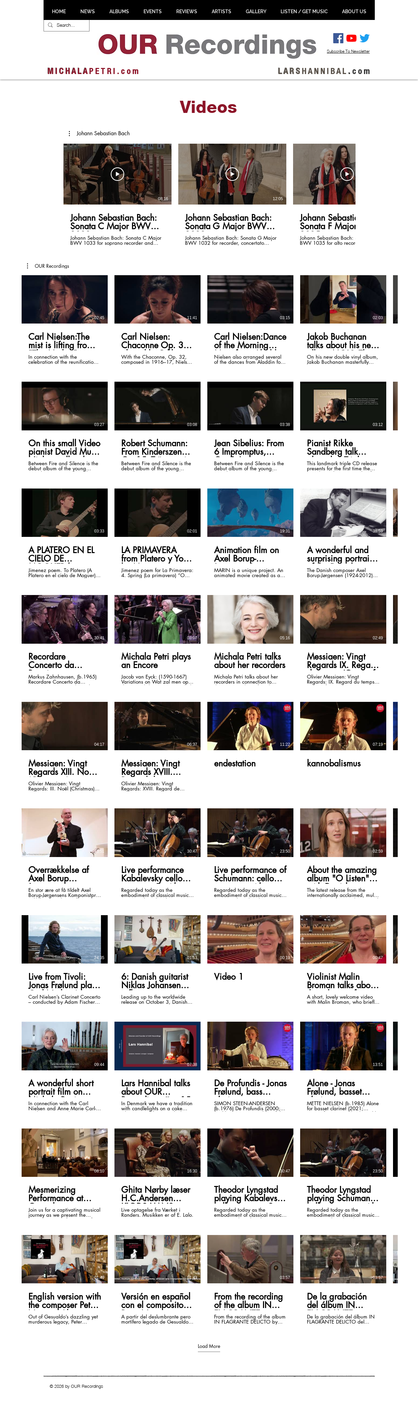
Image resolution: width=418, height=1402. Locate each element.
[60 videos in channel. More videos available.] (209, 800)
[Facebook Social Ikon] (338, 38)
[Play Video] (117, 174)
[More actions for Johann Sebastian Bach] (99, 133)
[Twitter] (365, 38)
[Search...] (66, 25)
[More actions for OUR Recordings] (48, 266)
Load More (209, 1346)
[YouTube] (351, 38)
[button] (99, 133)
